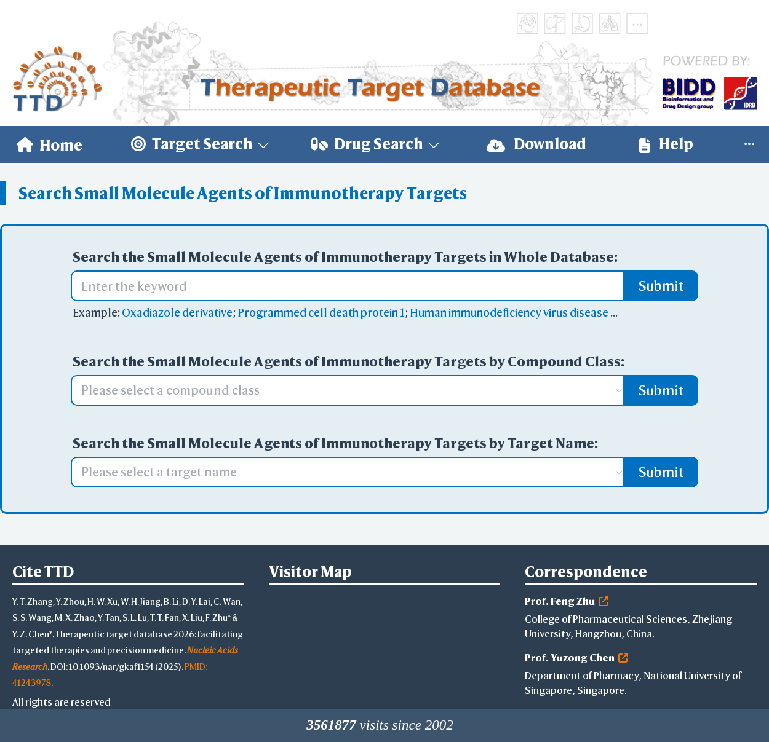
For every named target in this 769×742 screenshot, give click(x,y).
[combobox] (341, 390)
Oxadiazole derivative (177, 312)
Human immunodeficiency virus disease (509, 312)
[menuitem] (49, 144)
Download (536, 144)
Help (666, 144)
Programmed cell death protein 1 (321, 312)
